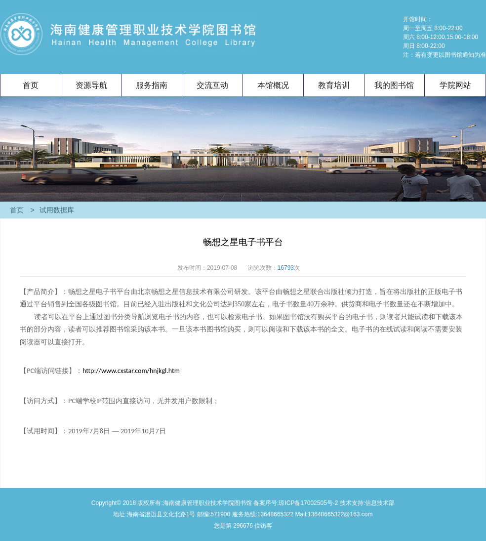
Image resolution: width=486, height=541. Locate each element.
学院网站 (455, 85)
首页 (31, 85)
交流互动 (212, 85)
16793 (286, 267)
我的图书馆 (394, 85)
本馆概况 (273, 85)
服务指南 (151, 85)
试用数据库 (52, 210)
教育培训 (334, 85)
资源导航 (91, 85)
